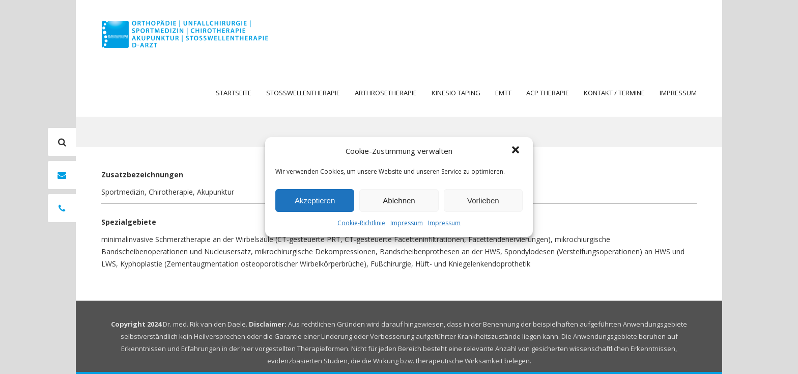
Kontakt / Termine (614, 92)
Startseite (233, 92)
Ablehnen (399, 200)
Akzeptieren (315, 200)
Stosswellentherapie (303, 92)
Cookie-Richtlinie (361, 223)
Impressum (406, 223)
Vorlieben (483, 200)
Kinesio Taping (456, 92)
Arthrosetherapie (386, 92)
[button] (516, 151)
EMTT (503, 92)
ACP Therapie (547, 92)
